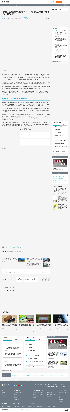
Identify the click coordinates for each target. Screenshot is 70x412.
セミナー (57, 384)
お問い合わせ (54, 406)
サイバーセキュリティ (6, 394)
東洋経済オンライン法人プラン (38, 392)
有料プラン (61, 396)
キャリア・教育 (17, 5)
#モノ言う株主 (58, 176)
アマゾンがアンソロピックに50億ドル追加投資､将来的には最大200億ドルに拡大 (43, 326)
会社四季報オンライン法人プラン (38, 394)
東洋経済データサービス (37, 396)
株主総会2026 (56, 168)
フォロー (25, 18)
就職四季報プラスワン (59, 137)
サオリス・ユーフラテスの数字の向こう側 (61, 146)
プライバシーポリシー (16, 406)
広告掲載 (32, 403)
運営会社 (14, 403)
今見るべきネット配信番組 (59, 143)
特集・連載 (39, 384)
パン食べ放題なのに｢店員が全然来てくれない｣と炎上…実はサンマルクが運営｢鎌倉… (60, 39)
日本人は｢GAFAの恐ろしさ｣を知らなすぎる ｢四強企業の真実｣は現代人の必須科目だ (9, 260)
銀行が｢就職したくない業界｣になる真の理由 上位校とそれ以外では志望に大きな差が (34, 260)
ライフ (23, 5)
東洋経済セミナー (36, 397)
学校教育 (3, 392)
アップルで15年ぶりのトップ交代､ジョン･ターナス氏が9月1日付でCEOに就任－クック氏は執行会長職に (60, 326)
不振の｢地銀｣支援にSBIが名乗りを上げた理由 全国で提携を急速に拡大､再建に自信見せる (34, 264)
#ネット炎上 (55, 182)
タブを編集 (66, 5)
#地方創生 (9, 246)
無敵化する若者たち (61, 204)
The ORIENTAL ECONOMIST (19, 392)
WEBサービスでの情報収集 (6, 406)
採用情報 (19, 403)
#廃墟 (59, 182)
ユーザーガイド (61, 399)
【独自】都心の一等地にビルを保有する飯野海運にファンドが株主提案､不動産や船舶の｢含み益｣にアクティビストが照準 (53, 364)
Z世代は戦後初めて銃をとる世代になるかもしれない (62, 189)
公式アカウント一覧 (26, 403)
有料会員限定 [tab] (63, 30)
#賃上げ (54, 176)
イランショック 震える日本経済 (60, 140)
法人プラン (61, 397)
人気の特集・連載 (57, 122)
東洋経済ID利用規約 (39, 406)
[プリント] (49, 18)
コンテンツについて (62, 394)
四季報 (62, 384)
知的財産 (23, 406)
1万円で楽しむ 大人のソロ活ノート (61, 151)
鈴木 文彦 (3, 18)
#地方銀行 (7, 247)
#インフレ (59, 180)
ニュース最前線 (58, 132)
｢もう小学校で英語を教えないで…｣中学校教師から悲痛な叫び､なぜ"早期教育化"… (61, 33)
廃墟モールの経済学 (58, 126)
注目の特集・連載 (56, 157)
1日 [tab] (56, 124)
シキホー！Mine (16, 399)
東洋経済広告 (49, 392)
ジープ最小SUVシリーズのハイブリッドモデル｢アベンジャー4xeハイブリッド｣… (61, 50)
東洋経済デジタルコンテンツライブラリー (21, 397)
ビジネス (4, 5)
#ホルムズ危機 (60, 178)
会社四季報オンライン (17, 394)
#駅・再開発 (55, 180)
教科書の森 (49, 396)
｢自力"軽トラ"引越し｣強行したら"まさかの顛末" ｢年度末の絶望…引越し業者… (60, 56)
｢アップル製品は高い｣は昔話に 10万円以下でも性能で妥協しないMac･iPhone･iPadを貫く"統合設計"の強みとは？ (26, 326)
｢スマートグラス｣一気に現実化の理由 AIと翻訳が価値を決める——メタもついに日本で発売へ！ (9, 326)
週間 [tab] (63, 124)
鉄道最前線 (4, 396)
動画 (49, 384)
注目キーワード (56, 173)
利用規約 (60, 401)
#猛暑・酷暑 (64, 180)
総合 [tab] (56, 30)
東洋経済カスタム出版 (51, 394)
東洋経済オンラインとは (56, 9)
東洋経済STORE (16, 396)
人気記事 (55, 28)
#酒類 (13, 247)
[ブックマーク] (46, 18)
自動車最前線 (57, 129)
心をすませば (60, 196)
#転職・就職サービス (20, 247)
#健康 (63, 176)
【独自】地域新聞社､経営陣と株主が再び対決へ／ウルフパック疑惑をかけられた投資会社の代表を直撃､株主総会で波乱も (53, 355)
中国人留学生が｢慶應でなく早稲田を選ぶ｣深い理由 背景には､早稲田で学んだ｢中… (61, 45)
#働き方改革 (16, 246)
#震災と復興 (55, 178)
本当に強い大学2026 (31, 364)
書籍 (66, 384)
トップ (34, 384)
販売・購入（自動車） (59, 135)
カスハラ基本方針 (48, 406)
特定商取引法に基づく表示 (30, 406)
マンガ (52, 384)
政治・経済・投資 (10, 5)
